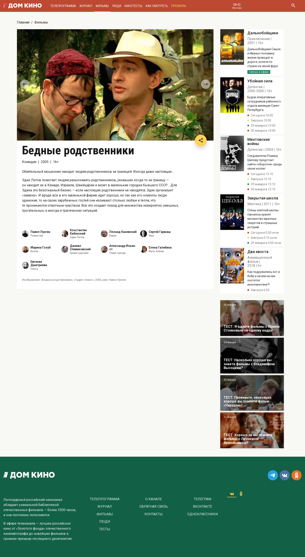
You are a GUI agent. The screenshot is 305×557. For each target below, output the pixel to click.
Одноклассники (202, 514)
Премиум (178, 6)
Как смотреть (157, 6)
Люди (116, 6)
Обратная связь (153, 507)
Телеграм (202, 499)
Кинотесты (133, 6)
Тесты (104, 529)
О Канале (153, 499)
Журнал (85, 6)
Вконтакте (202, 507)
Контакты (153, 514)
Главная (23, 22)
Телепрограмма (63, 6)
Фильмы (102, 6)
